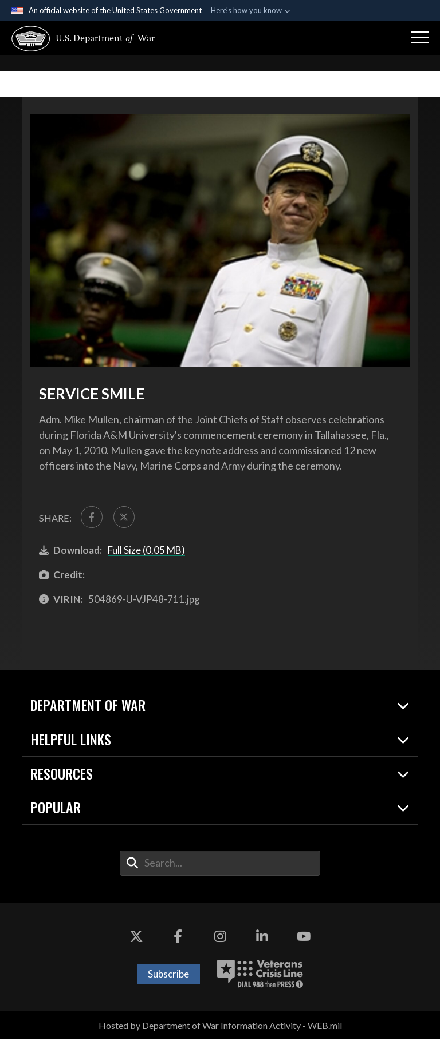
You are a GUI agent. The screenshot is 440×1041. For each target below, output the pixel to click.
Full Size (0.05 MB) (146, 552)
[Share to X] (126, 517)
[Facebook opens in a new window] (178, 938)
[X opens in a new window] (136, 938)
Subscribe (168, 976)
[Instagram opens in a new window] (220, 938)
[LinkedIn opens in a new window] (261, 938)
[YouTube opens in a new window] (303, 938)
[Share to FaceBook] (92, 517)
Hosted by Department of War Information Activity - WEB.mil (220, 1027)
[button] (420, 37)
